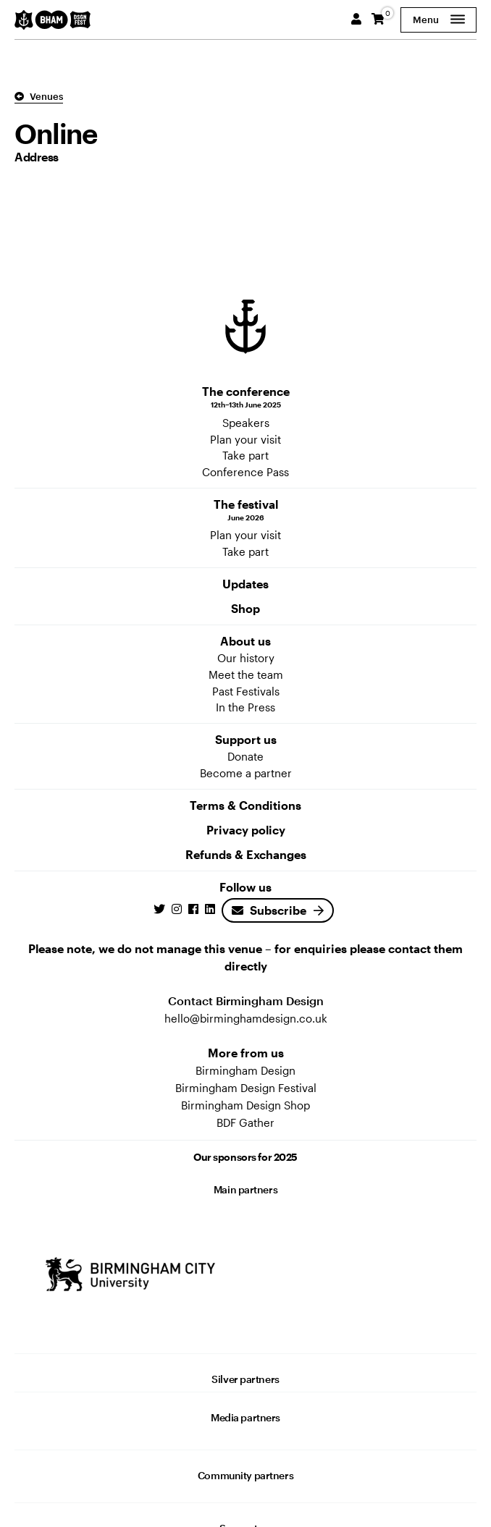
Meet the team (246, 674)
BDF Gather (245, 1122)
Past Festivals (246, 691)
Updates (245, 584)
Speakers (245, 422)
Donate (245, 756)
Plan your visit (245, 439)
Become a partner (246, 772)
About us (245, 641)
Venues (38, 96)
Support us (246, 739)
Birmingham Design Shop (245, 1105)
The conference (245, 397)
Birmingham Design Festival (245, 1087)
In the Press (245, 707)
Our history (245, 657)
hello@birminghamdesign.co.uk (245, 1018)
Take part (245, 455)
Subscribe (269, 910)
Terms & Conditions (245, 805)
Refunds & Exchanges (245, 854)
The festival (245, 510)
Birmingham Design (245, 1070)
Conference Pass (245, 471)
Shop (245, 608)
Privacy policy (245, 830)
